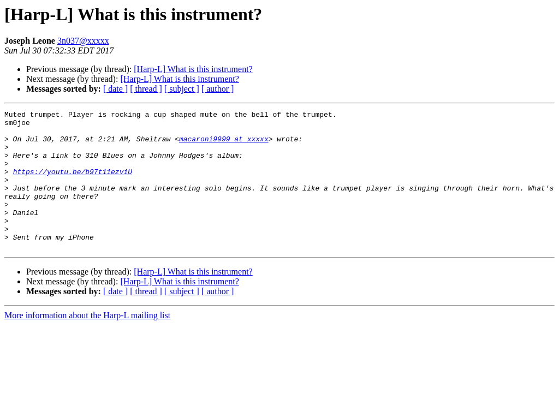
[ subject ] (181, 88)
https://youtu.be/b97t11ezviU (72, 184)
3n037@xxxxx (83, 40)
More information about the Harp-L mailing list (87, 343)
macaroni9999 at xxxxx (224, 145)
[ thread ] (146, 88)
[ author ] (217, 88)
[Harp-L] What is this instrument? (193, 69)
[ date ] (115, 88)
